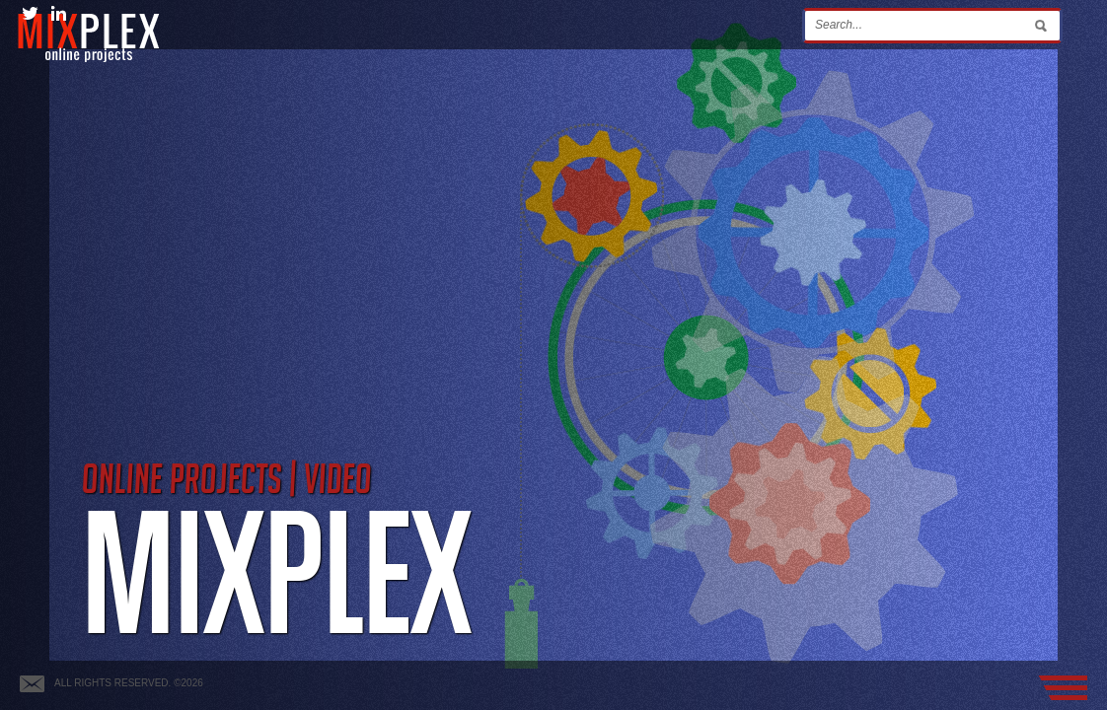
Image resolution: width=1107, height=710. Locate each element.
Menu (1062, 687)
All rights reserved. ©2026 (128, 682)
